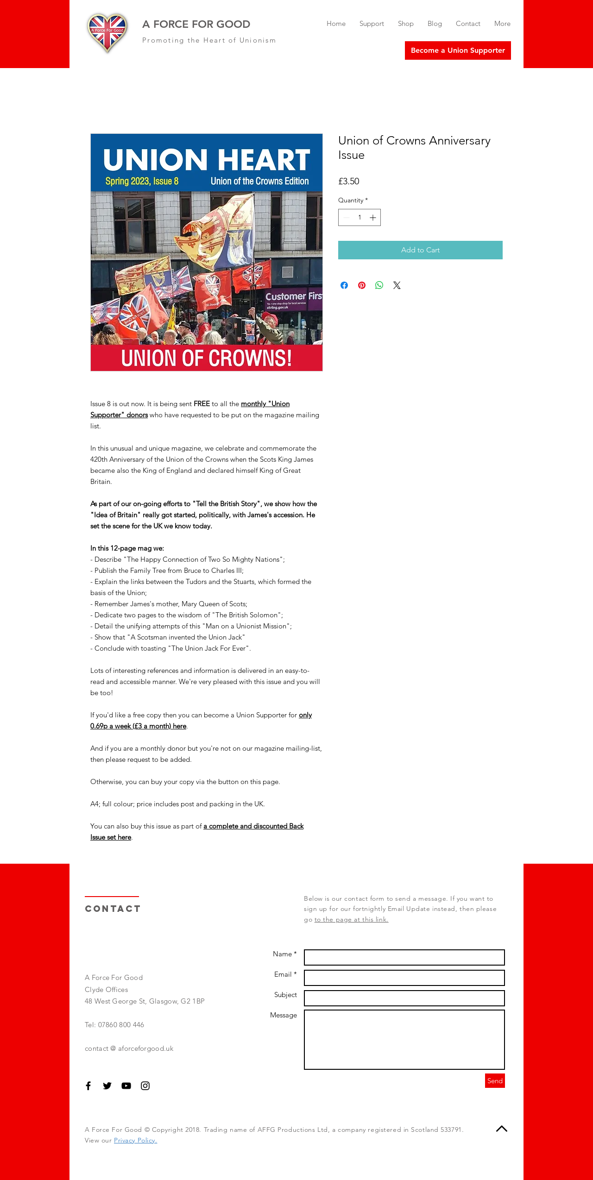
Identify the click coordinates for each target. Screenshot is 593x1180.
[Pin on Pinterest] (361, 285)
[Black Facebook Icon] (88, 1086)
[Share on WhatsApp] (379, 285)
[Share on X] (397, 285)
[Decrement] (345, 217)
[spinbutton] (359, 217)
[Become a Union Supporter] (458, 50)
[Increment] (373, 217)
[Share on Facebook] (344, 285)
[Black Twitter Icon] (107, 1086)
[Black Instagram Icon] (145, 1086)
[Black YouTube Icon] (126, 1086)
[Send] (495, 1080)
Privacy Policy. (135, 1140)
